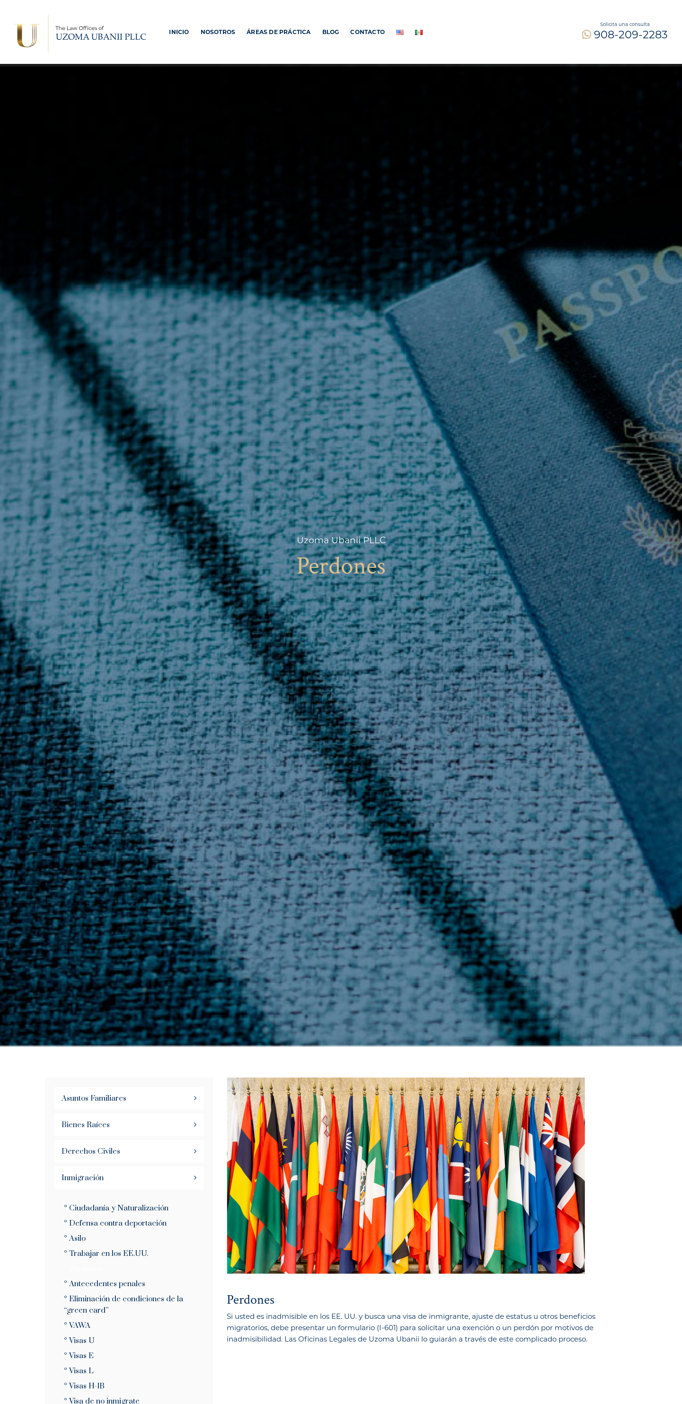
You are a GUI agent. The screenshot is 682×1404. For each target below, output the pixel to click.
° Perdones (83, 1268)
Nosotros (218, 31)
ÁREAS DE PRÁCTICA (278, 31)
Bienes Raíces (86, 1125)
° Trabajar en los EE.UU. (106, 1253)
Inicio (179, 31)
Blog (330, 31)
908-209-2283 (625, 34)
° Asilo (75, 1238)
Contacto (367, 31)
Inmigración (83, 1178)
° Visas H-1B (84, 1386)
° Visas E (79, 1355)
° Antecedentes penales (104, 1284)
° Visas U (79, 1340)
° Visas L (79, 1371)
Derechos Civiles (91, 1151)
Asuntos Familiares (94, 1098)
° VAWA (77, 1325)
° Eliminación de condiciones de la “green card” (123, 1304)
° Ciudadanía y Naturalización (116, 1208)
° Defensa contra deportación (115, 1223)
